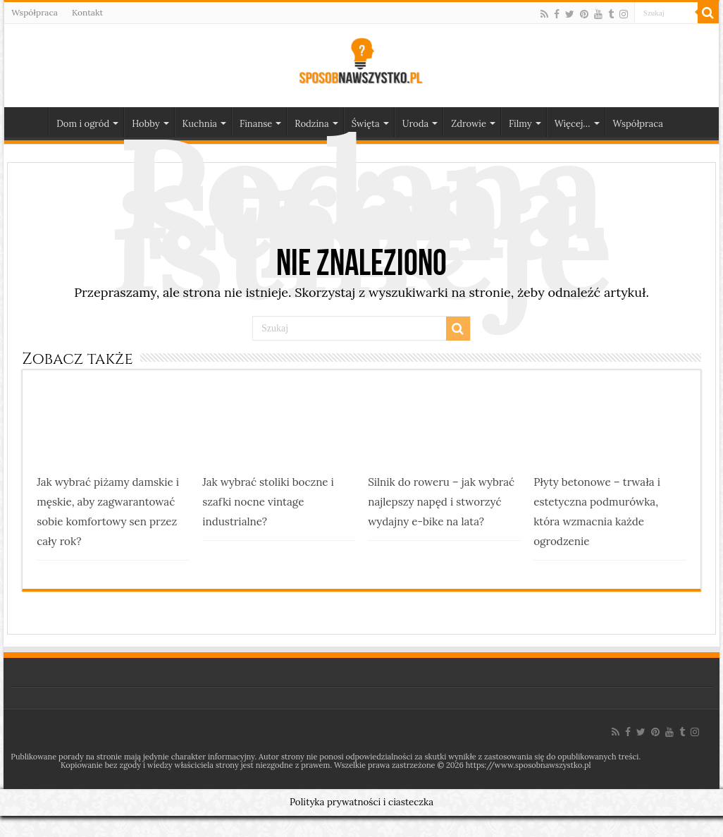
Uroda (415, 124)
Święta (366, 124)
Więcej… (573, 124)
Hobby (145, 124)
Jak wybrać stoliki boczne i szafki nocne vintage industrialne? (268, 501)
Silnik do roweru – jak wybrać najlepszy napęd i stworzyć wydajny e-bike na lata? (441, 501)
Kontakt (87, 12)
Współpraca (34, 12)
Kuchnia (200, 124)
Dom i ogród (82, 124)
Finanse (256, 124)
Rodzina (311, 124)
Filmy (520, 124)
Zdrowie (468, 124)
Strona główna (29, 122)
